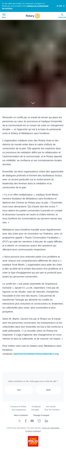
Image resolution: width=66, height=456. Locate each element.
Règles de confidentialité (50, 428)
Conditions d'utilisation (33, 431)
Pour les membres (52, 410)
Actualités (35, 410)
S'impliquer (36, 406)
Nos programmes (19, 410)
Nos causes (51, 406)
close (59, 6)
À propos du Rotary (18, 406)
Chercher (62, 15)
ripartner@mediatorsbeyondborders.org (36, 354)
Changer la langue (41, 415)
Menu (4, 16)
